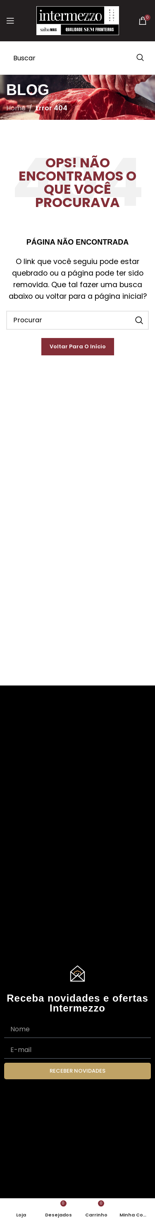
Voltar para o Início (78, 346)
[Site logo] (77, 20)
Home (16, 108)
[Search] (77, 58)
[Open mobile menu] (10, 20)
